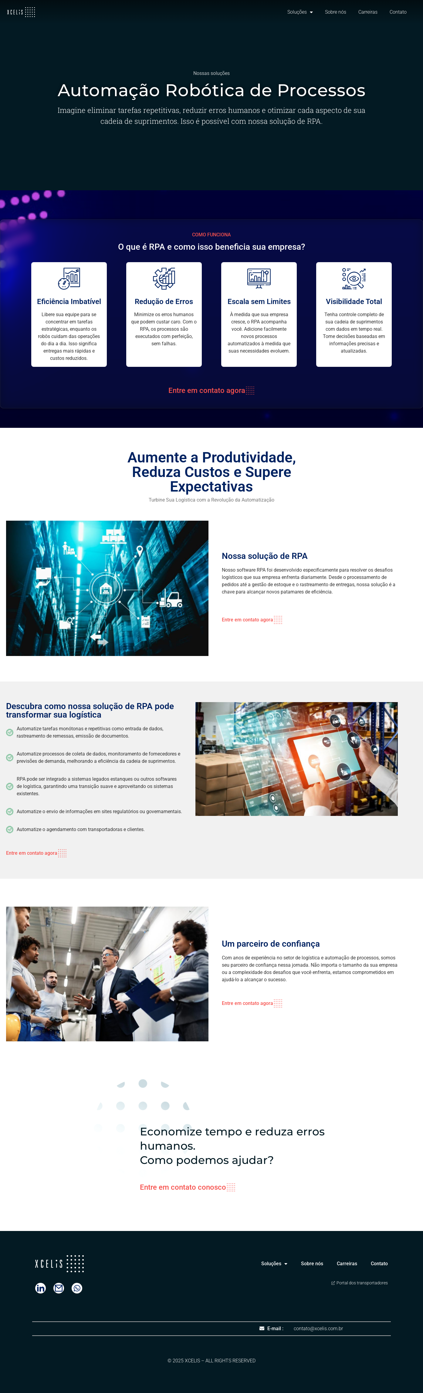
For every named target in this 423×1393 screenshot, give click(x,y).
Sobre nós (335, 12)
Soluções (300, 12)
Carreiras (367, 12)
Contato (398, 12)
